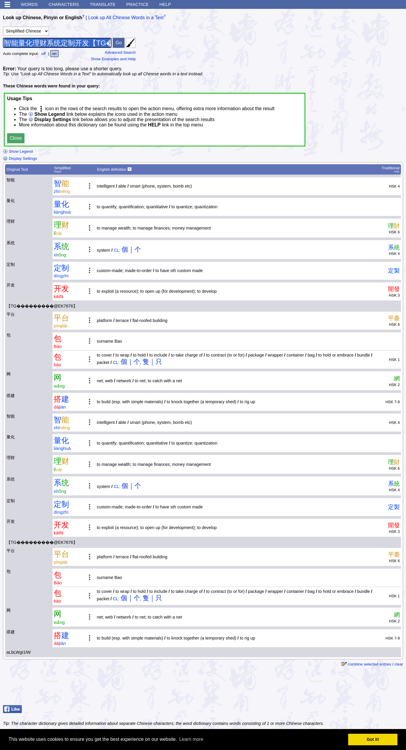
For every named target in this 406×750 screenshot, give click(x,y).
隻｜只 (152, 361)
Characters (63, 4)
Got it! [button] (373, 739)
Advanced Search (120, 52)
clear (398, 664)
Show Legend (18, 151)
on (54, 53)
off (43, 53)
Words (29, 4)
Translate (102, 4)
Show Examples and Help (113, 59)
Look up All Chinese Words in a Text (126, 17)
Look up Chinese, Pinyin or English (42, 17)
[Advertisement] (359, 49)
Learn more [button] (191, 739)
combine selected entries (369, 664)
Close (16, 138)
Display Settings (20, 158)
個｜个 (131, 249)
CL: (117, 250)
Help (165, 4)
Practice (137, 4)
